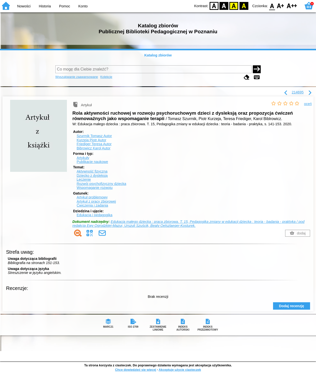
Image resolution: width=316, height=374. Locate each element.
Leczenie (84, 179)
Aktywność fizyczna (92, 171)
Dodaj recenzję (291, 306)
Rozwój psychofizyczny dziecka (101, 184)
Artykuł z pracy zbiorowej (96, 201)
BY (243, 5)
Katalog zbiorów (158, 55)
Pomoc (64, 6)
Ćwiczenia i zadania (92, 205)
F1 (280, 5)
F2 (292, 5)
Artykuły (83, 158)
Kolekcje (106, 77)
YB (234, 5)
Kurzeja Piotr (91, 140)
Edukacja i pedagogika (94, 215)
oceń (308, 104)
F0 (272, 5)
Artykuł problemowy (92, 197)
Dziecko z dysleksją (92, 176)
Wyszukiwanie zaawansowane (76, 77)
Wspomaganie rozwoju (95, 188)
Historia (45, 6)
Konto (83, 6)
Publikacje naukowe (92, 162)
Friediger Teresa (94, 144)
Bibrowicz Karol (93, 148)
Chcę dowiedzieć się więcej (135, 370)
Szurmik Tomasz (94, 136)
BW (224, 5)
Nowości (24, 6)
